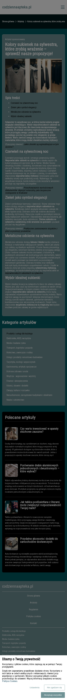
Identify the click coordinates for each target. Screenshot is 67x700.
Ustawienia (34, 687)
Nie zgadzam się (54, 687)
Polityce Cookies (9, 681)
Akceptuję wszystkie (53, 695)
